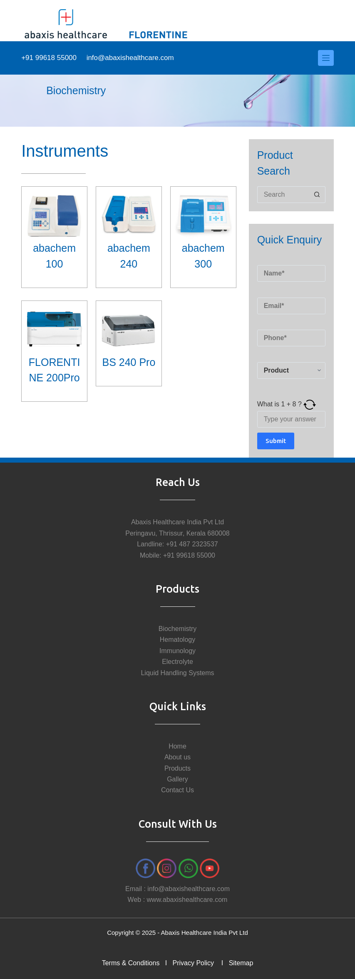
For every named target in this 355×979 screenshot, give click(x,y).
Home (177, 746)
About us (177, 757)
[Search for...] (283, 194)
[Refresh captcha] (309, 404)
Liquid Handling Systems (177, 672)
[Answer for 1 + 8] (291, 419)
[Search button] (317, 194)
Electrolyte (177, 661)
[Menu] (326, 58)
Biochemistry (178, 628)
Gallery (177, 779)
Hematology (177, 639)
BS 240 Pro (128, 362)
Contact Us (177, 790)
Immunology (177, 650)
